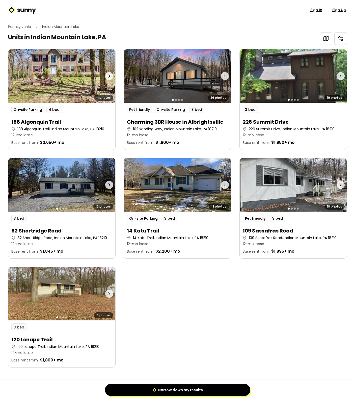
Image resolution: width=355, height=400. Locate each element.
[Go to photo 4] (66, 100)
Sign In (316, 9)
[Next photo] (102, 76)
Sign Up (339, 9)
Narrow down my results (177, 389)
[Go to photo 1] (57, 100)
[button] (62, 99)
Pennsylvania (19, 26)
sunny (22, 10)
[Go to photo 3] (63, 100)
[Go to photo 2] (60, 100)
